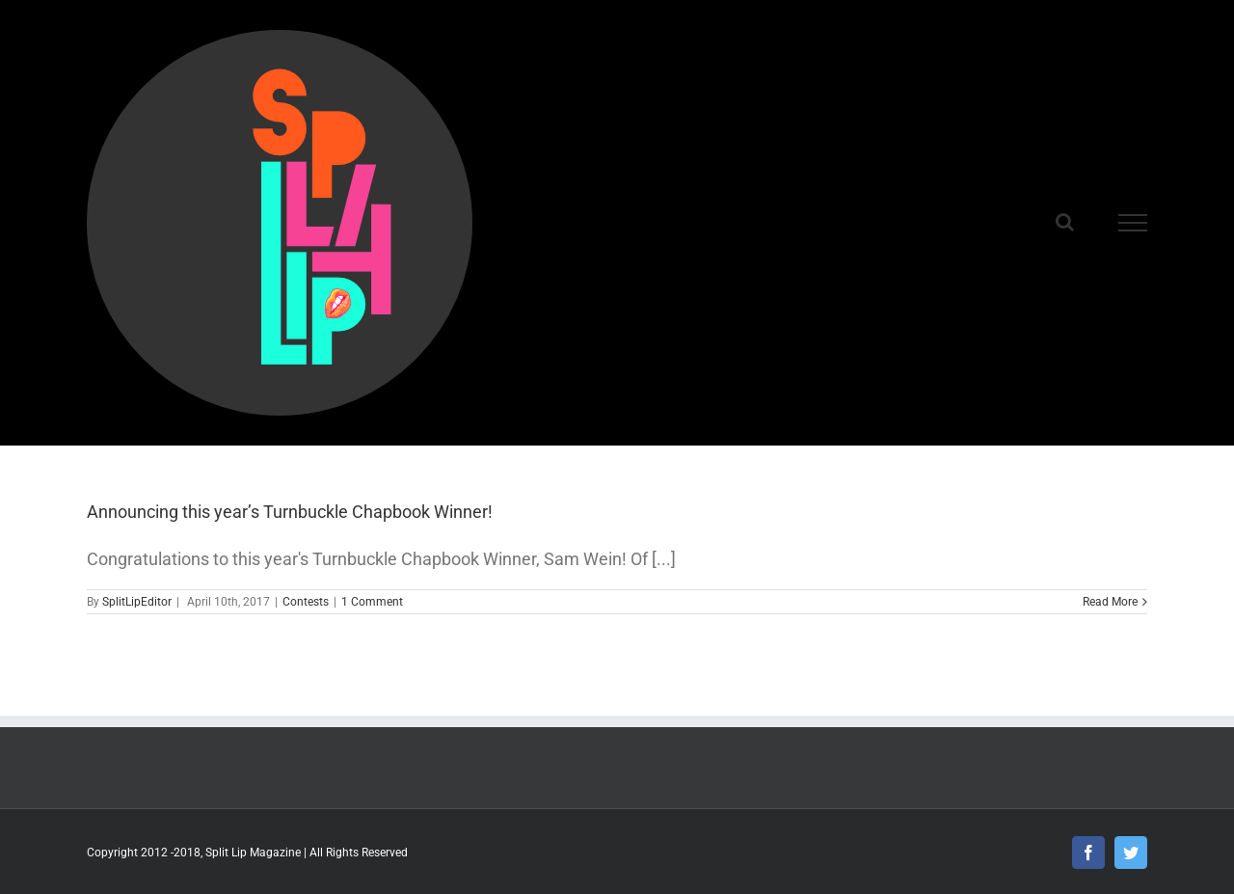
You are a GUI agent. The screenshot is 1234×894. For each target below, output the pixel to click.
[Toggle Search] (1065, 221)
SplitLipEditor (137, 602)
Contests (305, 602)
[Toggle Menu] (1132, 222)
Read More (1110, 602)
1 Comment (372, 602)
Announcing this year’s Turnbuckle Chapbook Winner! (290, 511)
